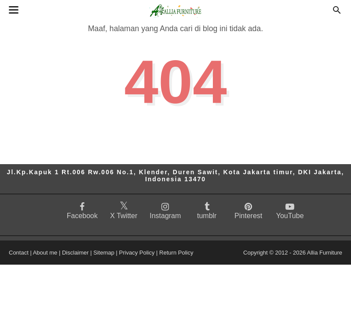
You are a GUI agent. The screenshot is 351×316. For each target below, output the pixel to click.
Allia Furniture (324, 252)
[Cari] (337, 12)
